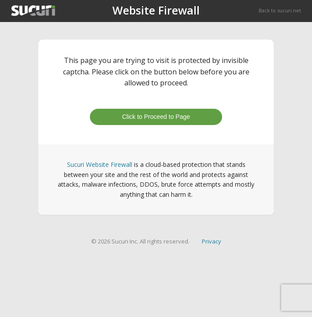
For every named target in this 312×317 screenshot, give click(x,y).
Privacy (211, 241)
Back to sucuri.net (280, 10)
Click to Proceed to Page (156, 116)
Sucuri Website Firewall (99, 164)
